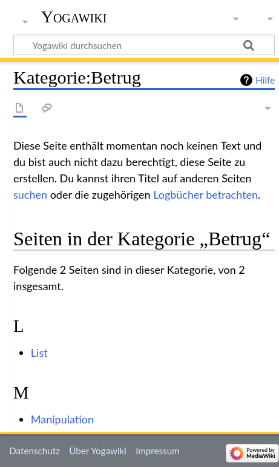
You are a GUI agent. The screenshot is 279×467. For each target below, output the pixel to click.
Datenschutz (34, 450)
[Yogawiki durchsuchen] (144, 45)
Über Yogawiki (97, 450)
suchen (30, 194)
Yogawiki (74, 16)
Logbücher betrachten (205, 194)
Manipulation (62, 419)
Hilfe (265, 80)
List (39, 352)
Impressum (158, 450)
